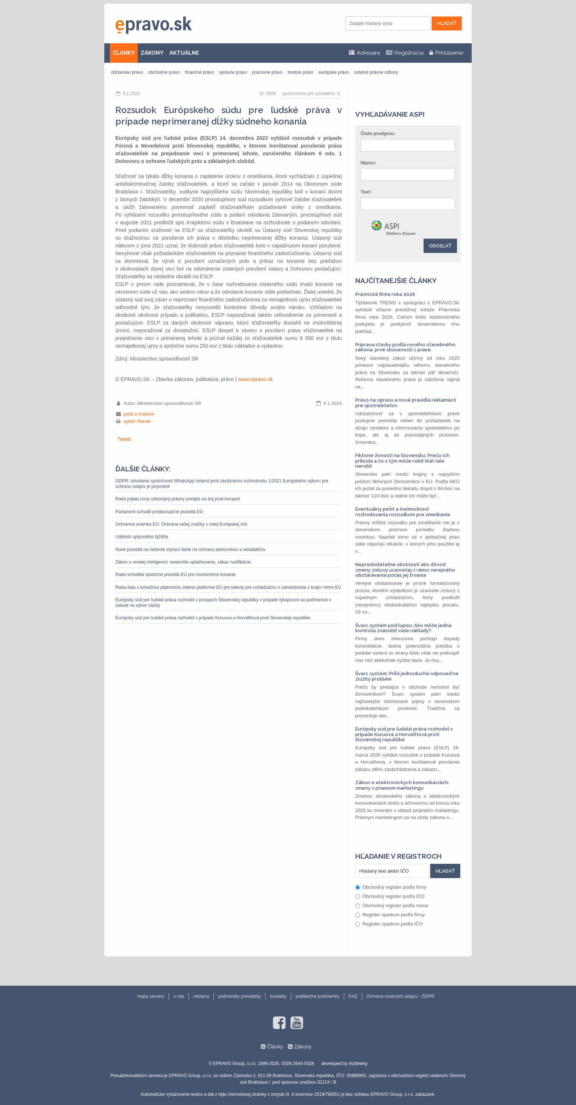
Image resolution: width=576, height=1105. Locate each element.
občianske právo (127, 72)
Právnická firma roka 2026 (385, 294)
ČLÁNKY (124, 53)
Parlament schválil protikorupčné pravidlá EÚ (159, 511)
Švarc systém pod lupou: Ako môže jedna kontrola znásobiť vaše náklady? (403, 628)
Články (275, 1047)
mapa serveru (150, 996)
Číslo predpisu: (378, 133)
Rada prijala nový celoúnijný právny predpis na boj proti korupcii (177, 498)
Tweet (124, 439)
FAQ (353, 996)
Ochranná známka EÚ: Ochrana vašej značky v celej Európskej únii (181, 524)
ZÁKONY (152, 53)
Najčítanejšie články (396, 280)
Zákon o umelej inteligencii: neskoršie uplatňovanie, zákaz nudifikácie (183, 562)
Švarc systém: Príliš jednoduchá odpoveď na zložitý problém (406, 676)
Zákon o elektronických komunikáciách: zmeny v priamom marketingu (402, 785)
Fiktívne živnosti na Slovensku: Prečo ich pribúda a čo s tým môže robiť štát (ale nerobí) (402, 461)
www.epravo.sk (255, 379)
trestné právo (300, 72)
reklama (201, 996)
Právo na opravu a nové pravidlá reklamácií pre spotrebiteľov (405, 402)
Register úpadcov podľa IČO (389, 924)
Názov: (369, 163)
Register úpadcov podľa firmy (390, 914)
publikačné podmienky (317, 996)
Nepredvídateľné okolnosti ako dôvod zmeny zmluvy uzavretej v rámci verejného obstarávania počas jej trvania (405, 570)
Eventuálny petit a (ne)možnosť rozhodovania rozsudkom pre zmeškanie (402, 511)
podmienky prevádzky (239, 996)
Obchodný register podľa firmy (390, 887)
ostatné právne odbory (376, 72)
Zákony (302, 1047)
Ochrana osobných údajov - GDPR (401, 996)
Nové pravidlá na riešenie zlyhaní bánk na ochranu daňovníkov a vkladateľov (190, 549)
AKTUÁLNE (184, 53)
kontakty (278, 996)
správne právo (233, 72)
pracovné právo (267, 72)
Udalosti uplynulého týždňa (141, 536)
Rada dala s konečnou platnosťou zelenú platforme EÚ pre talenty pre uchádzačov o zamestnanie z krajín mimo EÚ (228, 587)
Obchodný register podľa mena (391, 905)
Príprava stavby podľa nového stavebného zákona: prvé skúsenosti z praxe (405, 347)
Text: (366, 192)
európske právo (333, 72)
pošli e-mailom (138, 414)
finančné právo (199, 72)
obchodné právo (164, 72)
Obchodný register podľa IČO (390, 896)
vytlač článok (137, 421)
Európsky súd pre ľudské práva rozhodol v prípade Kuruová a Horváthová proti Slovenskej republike (212, 617)
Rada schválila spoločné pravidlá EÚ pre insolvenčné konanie (175, 574)
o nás (178, 996)
